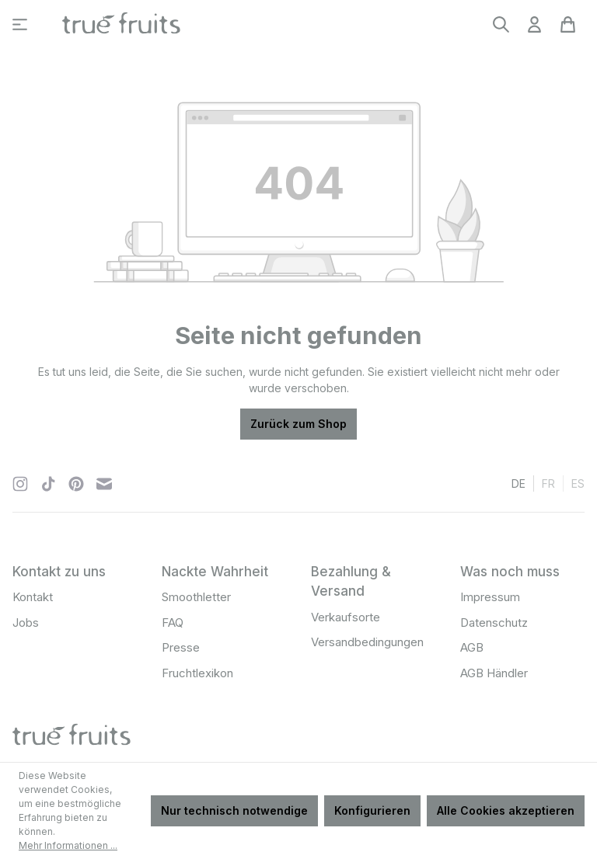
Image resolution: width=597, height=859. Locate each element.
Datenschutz (494, 622)
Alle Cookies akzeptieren (505, 810)
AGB (472, 647)
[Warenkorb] (568, 24)
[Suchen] (501, 24)
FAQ (172, 622)
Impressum (490, 596)
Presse (181, 647)
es (578, 482)
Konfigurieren (372, 810)
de (518, 482)
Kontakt (32, 596)
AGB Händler (494, 673)
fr (548, 482)
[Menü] (20, 24)
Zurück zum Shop (298, 423)
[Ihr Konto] (534, 24)
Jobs (25, 622)
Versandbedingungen (367, 642)
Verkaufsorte (345, 617)
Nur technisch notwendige (234, 810)
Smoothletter (196, 596)
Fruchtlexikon (197, 673)
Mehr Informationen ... (68, 845)
